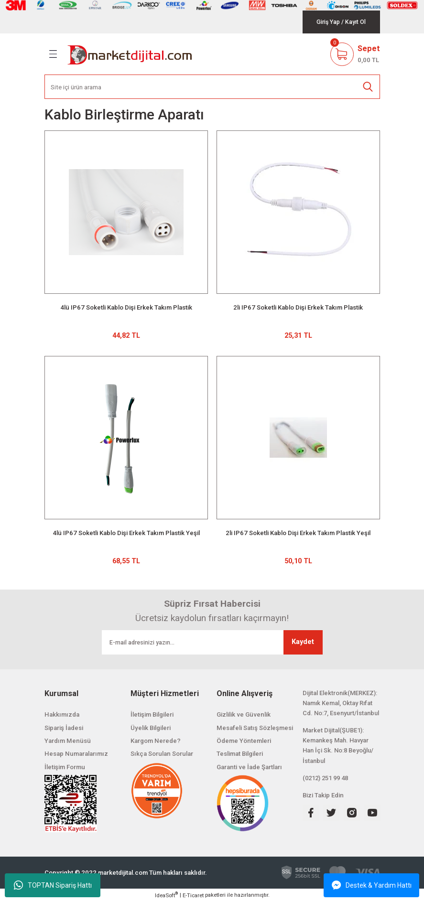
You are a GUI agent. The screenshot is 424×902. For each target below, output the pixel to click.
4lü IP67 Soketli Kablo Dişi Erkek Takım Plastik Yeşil (126, 533)
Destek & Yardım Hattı (372, 885)
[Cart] (355, 54)
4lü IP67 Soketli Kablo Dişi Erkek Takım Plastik (126, 307)
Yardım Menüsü (67, 740)
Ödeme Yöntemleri (244, 740)
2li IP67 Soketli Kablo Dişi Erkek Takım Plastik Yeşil (298, 533)
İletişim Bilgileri (152, 714)
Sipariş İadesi (63, 727)
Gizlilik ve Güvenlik (244, 714)
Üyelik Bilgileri (150, 727)
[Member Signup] (355, 22)
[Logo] (130, 53)
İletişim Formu (64, 767)
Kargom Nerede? (155, 740)
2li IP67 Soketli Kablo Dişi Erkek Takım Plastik (298, 307)
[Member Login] (328, 22)
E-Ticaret (193, 895)
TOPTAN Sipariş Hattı (53, 885)
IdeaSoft (166, 895)
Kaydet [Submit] (303, 642)
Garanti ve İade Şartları (249, 767)
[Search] (212, 87)
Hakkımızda (61, 714)
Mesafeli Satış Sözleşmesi (255, 727)
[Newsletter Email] (212, 642)
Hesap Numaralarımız (76, 753)
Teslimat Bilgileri (240, 753)
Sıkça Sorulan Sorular (161, 753)
